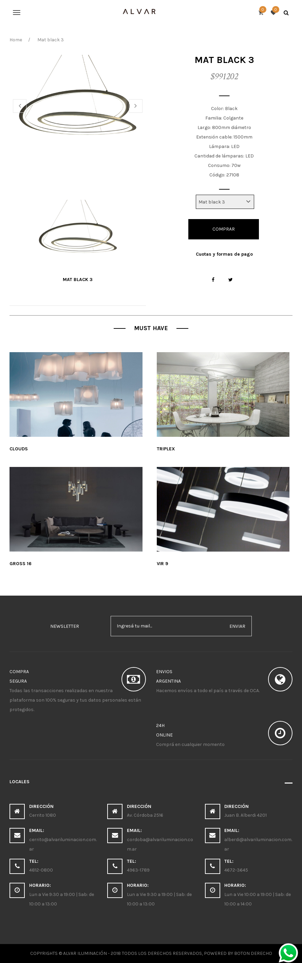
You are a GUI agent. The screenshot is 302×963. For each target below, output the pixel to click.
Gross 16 (21, 563)
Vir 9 (162, 563)
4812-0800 (41, 870)
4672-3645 (236, 870)
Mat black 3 (78, 279)
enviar (237, 626)
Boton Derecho (253, 953)
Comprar (223, 229)
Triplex (166, 449)
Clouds (19, 449)
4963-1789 (138, 870)
